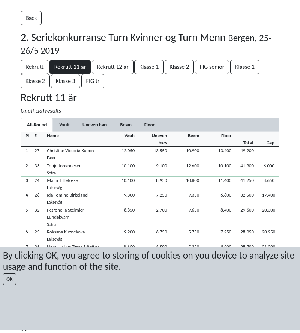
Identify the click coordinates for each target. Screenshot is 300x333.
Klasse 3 (65, 81)
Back (31, 17)
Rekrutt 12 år (112, 66)
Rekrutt (35, 66)
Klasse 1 (149, 66)
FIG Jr (93, 81)
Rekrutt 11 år (70, 66)
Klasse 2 (179, 66)
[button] (150, 154)
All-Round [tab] (36, 124)
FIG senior (212, 66)
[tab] (64, 125)
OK (9, 279)
